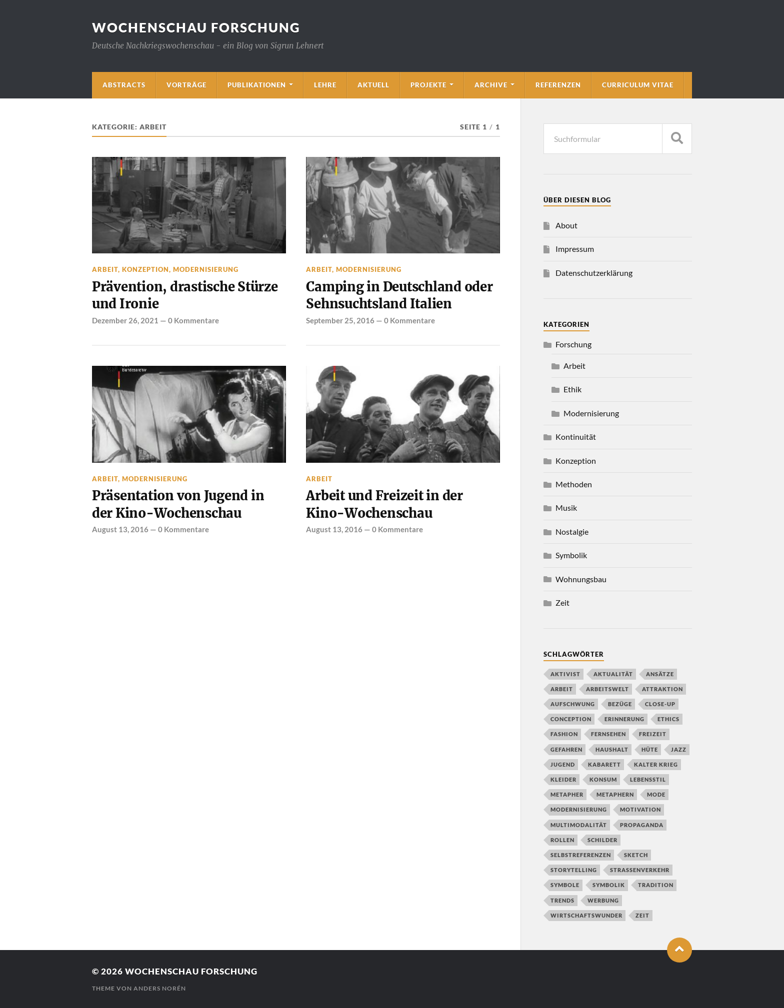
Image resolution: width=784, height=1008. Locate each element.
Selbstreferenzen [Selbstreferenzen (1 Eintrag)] (580, 855)
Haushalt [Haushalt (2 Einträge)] (612, 749)
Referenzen (558, 85)
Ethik (573, 389)
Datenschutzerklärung (594, 272)
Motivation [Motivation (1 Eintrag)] (640, 809)
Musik (566, 507)
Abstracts (124, 85)
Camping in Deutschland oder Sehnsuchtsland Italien (399, 295)
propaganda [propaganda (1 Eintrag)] (642, 825)
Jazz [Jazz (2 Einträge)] (678, 749)
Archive (491, 85)
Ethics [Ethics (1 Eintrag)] (669, 719)
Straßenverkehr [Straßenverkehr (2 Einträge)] (640, 870)
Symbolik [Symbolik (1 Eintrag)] (608, 885)
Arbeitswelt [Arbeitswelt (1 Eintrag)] (607, 689)
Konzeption (145, 269)
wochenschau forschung (196, 27)
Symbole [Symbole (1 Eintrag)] (565, 885)
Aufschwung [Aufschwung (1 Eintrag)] (572, 704)
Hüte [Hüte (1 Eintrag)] (650, 749)
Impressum (575, 248)
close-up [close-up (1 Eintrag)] (660, 704)
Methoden (574, 484)
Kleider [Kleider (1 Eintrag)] (563, 779)
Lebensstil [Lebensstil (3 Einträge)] (648, 779)
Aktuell (374, 85)
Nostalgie (572, 531)
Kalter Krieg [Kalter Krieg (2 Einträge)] (656, 764)
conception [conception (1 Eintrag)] (571, 719)
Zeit (563, 602)
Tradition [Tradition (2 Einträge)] (656, 885)
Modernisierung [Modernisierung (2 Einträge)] (578, 809)
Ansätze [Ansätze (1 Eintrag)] (660, 674)
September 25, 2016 (340, 320)
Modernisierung (205, 269)
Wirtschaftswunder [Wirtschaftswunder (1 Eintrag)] (586, 915)
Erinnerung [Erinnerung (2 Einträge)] (624, 719)
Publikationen (257, 85)
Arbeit (105, 269)
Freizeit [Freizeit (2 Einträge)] (652, 734)
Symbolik (571, 555)
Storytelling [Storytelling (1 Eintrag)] (573, 870)
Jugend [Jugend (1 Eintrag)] (562, 764)
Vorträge (186, 85)
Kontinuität (576, 436)
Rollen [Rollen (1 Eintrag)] (562, 840)
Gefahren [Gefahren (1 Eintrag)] (566, 749)
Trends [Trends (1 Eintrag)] (562, 900)
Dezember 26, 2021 (125, 320)
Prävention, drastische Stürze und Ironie (185, 295)
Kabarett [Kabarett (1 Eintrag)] (604, 764)
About (567, 225)
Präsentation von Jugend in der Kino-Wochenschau (178, 504)
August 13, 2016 (120, 529)
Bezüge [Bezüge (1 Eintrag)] (620, 704)
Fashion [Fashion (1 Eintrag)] (564, 734)
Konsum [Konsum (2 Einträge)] (603, 779)
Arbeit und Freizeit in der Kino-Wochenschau (384, 504)
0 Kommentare (193, 320)
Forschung (574, 344)
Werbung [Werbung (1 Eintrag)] (603, 900)
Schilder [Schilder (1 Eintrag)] (603, 840)
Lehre (325, 85)
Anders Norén (160, 988)
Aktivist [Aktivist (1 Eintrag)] (565, 674)
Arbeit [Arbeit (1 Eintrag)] (561, 689)
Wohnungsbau (581, 579)
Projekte (428, 85)
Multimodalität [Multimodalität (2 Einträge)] (578, 825)
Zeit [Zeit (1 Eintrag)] (643, 915)
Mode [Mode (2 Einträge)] (656, 794)
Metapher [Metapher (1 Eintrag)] (567, 794)
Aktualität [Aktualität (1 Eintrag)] (613, 674)
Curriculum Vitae (638, 85)
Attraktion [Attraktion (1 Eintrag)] (662, 689)
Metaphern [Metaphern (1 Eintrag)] (615, 794)
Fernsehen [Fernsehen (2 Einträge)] (608, 734)
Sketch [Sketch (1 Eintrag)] (636, 855)
